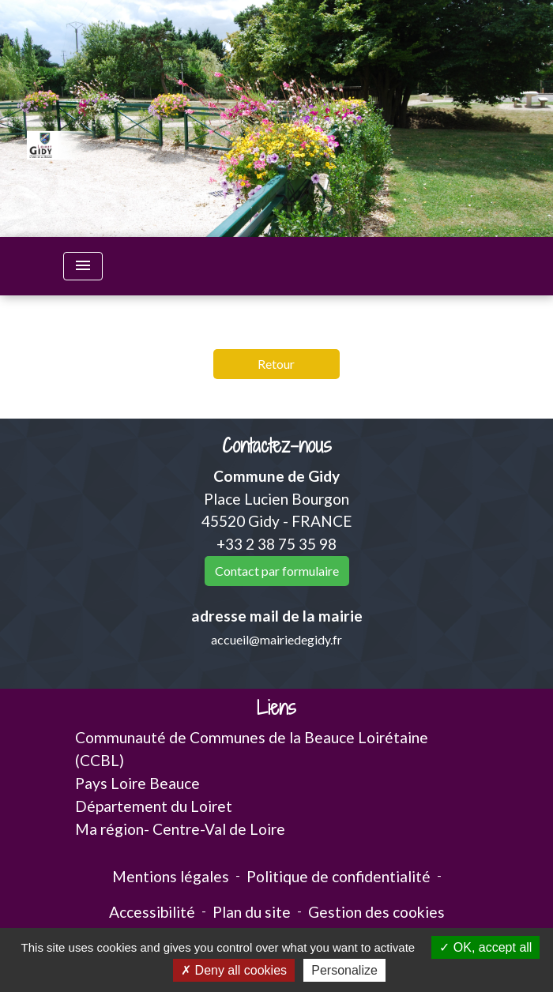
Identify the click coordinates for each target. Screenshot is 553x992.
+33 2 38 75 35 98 (276, 544)
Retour (276, 363)
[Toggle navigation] (83, 266)
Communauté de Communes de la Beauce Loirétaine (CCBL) (251, 748)
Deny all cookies (234, 970)
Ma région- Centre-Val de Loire (180, 829)
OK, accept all (485, 947)
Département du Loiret (153, 806)
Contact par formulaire (277, 570)
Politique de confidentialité (338, 876)
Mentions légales (170, 876)
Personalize (344, 970)
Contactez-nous (277, 445)
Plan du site (252, 912)
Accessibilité (152, 912)
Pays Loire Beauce (137, 783)
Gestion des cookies (376, 912)
